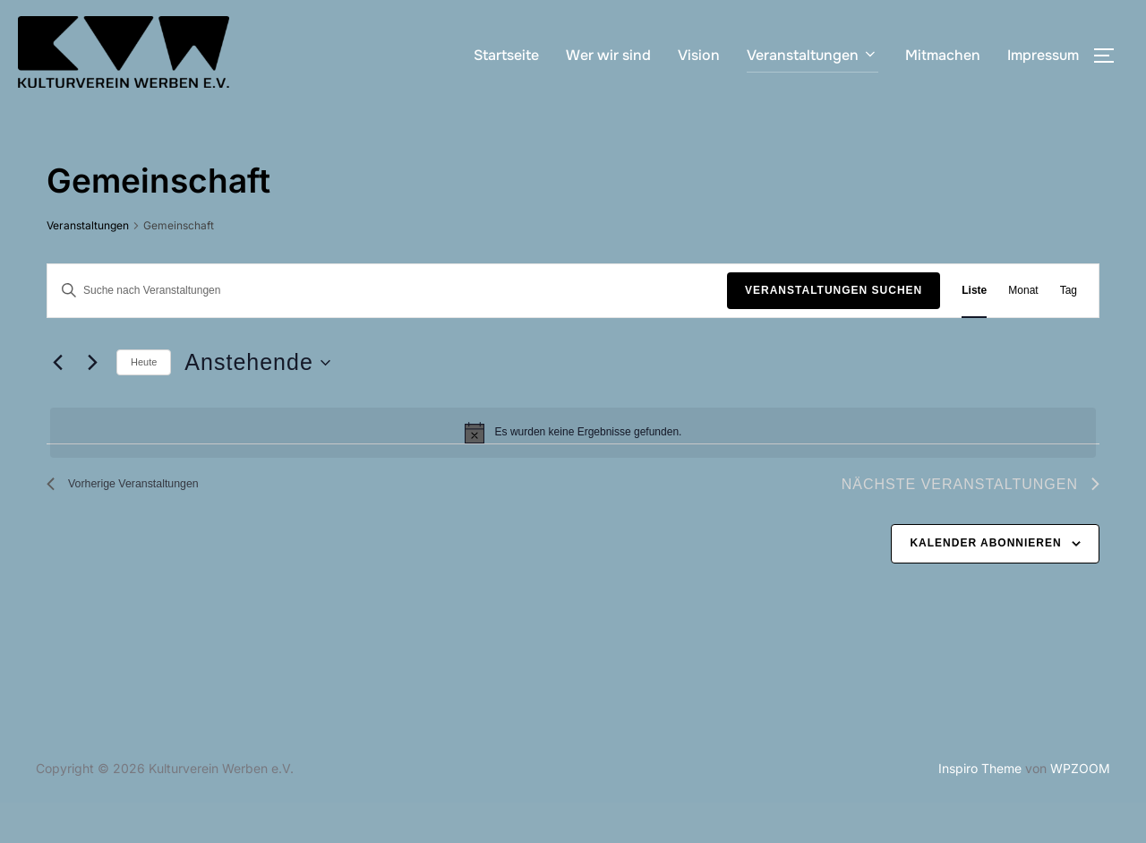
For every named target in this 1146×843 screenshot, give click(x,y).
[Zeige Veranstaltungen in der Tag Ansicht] (1068, 330)
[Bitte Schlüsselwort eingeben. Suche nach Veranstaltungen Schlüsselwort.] (387, 330)
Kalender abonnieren (985, 583)
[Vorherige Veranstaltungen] (57, 403)
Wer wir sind (608, 55)
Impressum (1043, 55)
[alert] (573, 472)
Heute (144, 402)
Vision (699, 55)
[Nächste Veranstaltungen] (92, 403)
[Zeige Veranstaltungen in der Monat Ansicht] (1023, 330)
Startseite (506, 55)
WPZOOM (1080, 808)
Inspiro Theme (980, 808)
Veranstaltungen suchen (833, 329)
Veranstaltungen (812, 55)
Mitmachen (942, 55)
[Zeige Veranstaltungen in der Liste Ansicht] (974, 330)
